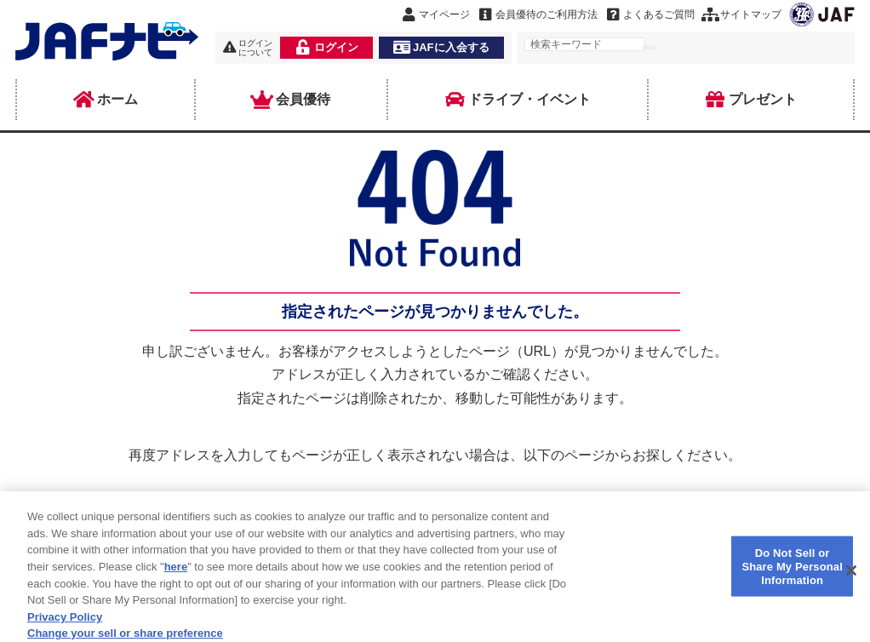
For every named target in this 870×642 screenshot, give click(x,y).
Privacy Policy (64, 623)
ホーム (105, 99)
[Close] (851, 578)
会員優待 (291, 99)
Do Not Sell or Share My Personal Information (792, 573)
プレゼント (751, 99)
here (175, 574)
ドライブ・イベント (517, 99)
